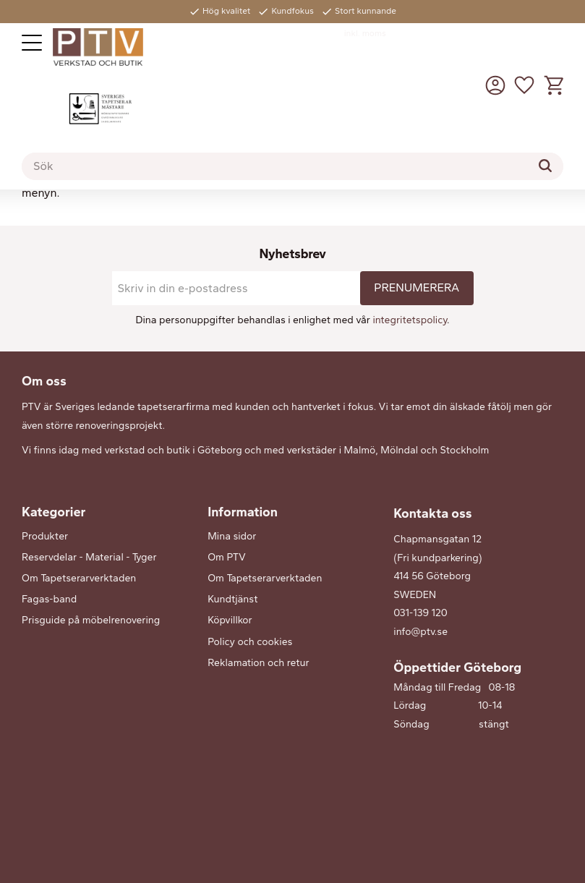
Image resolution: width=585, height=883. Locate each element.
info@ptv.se (420, 632)
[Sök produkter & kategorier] (292, 166)
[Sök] (545, 165)
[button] (31, 42)
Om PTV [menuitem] (227, 557)
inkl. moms (365, 33)
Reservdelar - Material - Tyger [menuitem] (89, 557)
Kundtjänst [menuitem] (232, 599)
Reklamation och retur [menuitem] (258, 663)
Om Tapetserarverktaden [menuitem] (79, 578)
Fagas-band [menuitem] (49, 599)
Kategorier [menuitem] (53, 512)
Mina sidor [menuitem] (232, 536)
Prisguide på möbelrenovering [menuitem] (91, 620)
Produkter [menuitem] (45, 536)
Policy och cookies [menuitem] (250, 642)
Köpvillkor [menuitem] (230, 620)
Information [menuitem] (243, 512)
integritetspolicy (409, 320)
